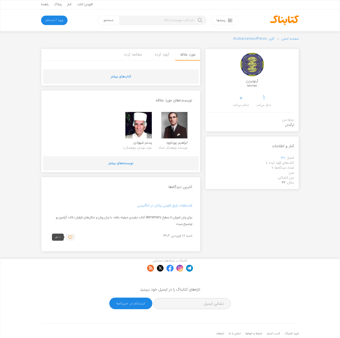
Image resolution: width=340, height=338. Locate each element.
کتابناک (274, 326)
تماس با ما (235, 319)
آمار (69, 4)
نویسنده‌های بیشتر (120, 163)
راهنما (44, 4)
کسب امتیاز (273, 319)
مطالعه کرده (132, 54)
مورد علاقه (187, 54)
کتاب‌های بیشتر (121, 76)
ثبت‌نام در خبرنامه (130, 289)
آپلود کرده (161, 54)
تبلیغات (220, 319)
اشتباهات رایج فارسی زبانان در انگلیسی (164, 205)
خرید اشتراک (292, 319)
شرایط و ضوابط (253, 319)
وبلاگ (57, 4)
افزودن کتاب (85, 4)
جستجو (108, 20)
